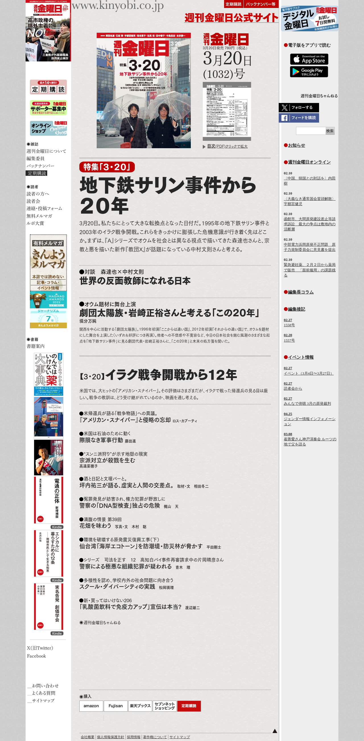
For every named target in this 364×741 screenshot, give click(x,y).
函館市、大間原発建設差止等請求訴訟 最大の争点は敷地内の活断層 (310, 224)
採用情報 (133, 737)
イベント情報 (301, 357)
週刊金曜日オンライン (309, 162)
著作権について (155, 737)
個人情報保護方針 (110, 737)
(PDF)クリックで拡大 (227, 146)
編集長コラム (301, 292)
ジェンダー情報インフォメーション (310, 419)
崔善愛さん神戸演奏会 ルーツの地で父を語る (310, 439)
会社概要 (87, 737)
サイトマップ (179, 737)
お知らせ (296, 145)
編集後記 (296, 309)
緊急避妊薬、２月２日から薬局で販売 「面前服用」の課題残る (310, 270)
